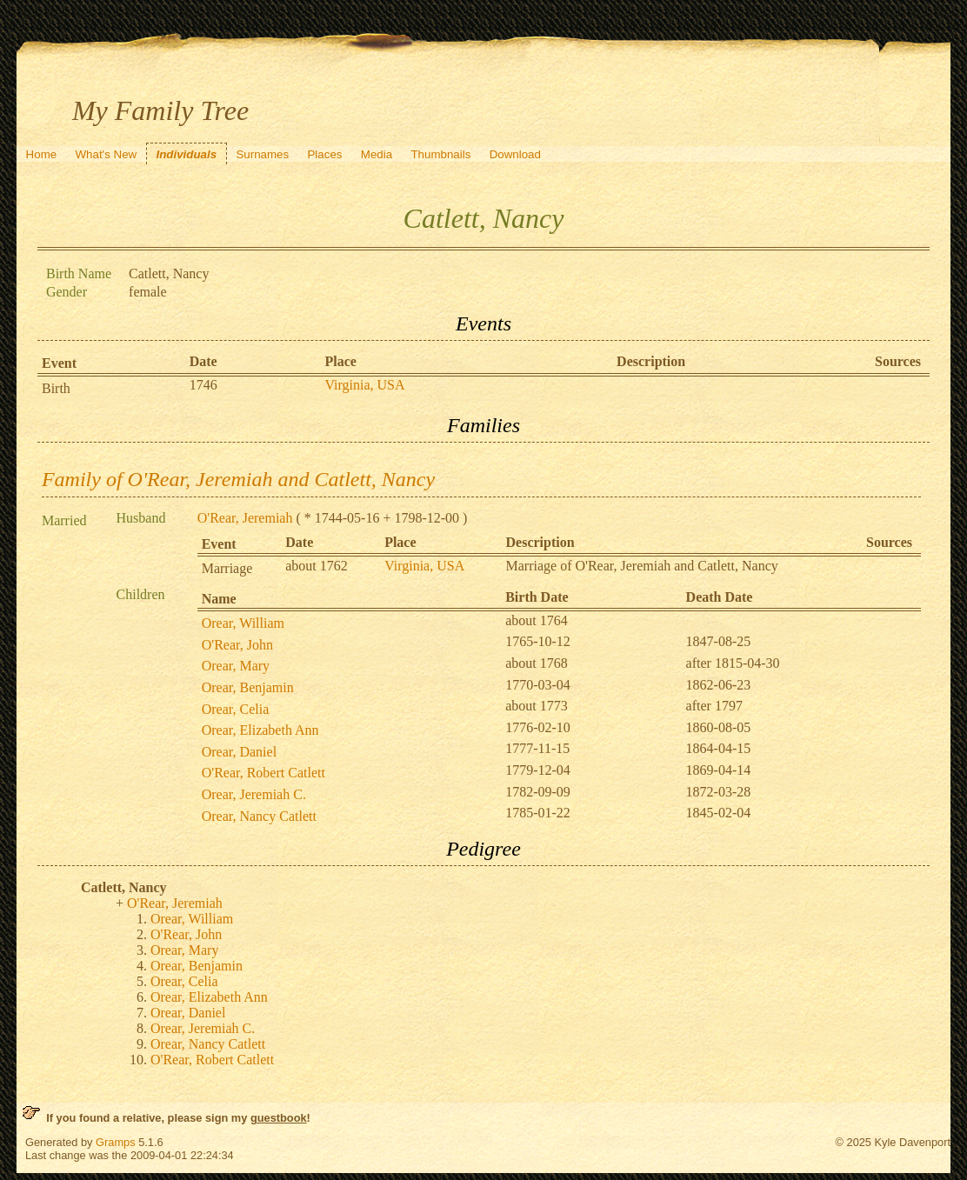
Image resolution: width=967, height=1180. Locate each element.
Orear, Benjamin (248, 687)
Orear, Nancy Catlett (259, 816)
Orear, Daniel (239, 751)
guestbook (278, 1117)
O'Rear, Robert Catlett (263, 772)
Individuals (186, 154)
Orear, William (243, 623)
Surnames (262, 154)
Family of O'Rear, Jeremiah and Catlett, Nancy (238, 479)
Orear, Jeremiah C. (254, 794)
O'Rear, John (237, 644)
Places (324, 154)
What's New (106, 154)
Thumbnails (440, 154)
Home (41, 154)
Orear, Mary (236, 665)
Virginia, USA (364, 384)
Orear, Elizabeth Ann (260, 730)
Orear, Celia (236, 709)
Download (515, 154)
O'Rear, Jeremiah (245, 517)
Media (376, 154)
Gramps (116, 1142)
